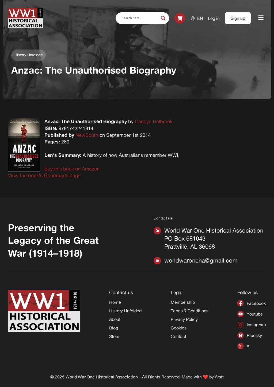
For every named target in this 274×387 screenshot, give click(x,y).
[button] (261, 18)
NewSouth (86, 135)
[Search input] (140, 18)
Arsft (219, 377)
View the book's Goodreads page (44, 175)
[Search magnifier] (163, 18)
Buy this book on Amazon (72, 169)
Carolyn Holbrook (153, 121)
